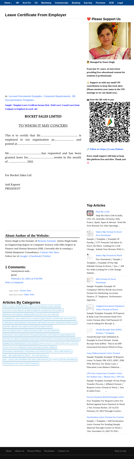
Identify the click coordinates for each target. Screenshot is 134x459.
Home (8, 3)
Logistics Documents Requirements (62, 339)
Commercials (61, 3)
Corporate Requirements (57, 96)
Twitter (47, 256)
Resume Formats (47, 240)
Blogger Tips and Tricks (46, 314)
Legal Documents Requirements (58, 335)
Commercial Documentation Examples (22, 318)
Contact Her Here (49, 252)
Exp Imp (88, 3)
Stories (54, 359)
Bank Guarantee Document (49, 310)
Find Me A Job (102, 211)
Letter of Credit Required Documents (22, 339)
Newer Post (25, 290)
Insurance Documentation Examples (21, 335)
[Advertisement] (43, 38)
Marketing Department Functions (20, 343)
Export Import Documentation (18, 327)
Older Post (29, 294)
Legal (120, 3)
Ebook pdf (36, 323)
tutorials (33, 364)
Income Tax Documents (46, 331)
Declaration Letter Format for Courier (105, 417)
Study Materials (68, 359)
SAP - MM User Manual (14, 355)
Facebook (35, 256)
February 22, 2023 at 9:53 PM (26, 278)
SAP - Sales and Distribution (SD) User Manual (26, 359)
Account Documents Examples (26, 96)
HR (17, 3)
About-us (20, 451)
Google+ (24, 256)
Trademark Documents (14, 364)
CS (36, 3)
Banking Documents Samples (17, 314)
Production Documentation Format (38, 347)
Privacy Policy (34, 451)
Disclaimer (49, 451)
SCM (111, 3)
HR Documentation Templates (18, 331)
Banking (76, 3)
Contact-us (63, 451)
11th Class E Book (31, 306)
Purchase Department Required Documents (25, 351)
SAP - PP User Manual (37, 355)
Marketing (46, 3)
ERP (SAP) (72, 323)
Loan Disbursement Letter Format (103, 353)
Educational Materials (54, 323)
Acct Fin (27, 3)
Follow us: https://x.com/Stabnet (106, 149)
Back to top (120, 451)
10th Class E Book (12, 306)
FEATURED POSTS (44, 327)
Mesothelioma (10, 347)
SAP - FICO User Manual (60, 351)
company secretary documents (59, 318)
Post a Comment (14, 282)
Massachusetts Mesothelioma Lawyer (58, 343)
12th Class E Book (51, 306)
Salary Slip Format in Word (109, 255)
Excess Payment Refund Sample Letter (105, 397)
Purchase (100, 3)
